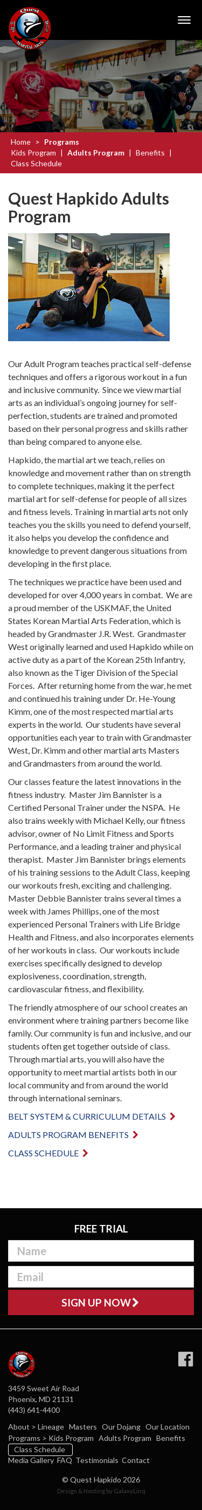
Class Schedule (36, 163)
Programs (61, 141)
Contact (136, 1460)
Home (21, 141)
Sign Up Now (101, 1302)
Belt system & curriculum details (92, 1116)
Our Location (168, 1426)
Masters (84, 1426)
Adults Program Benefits (74, 1134)
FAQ (64, 1460)
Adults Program (95, 152)
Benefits (150, 152)
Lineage (52, 1426)
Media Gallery (31, 1460)
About (19, 1426)
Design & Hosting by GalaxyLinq (101, 1490)
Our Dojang (122, 1426)
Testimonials (97, 1460)
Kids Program (33, 152)
